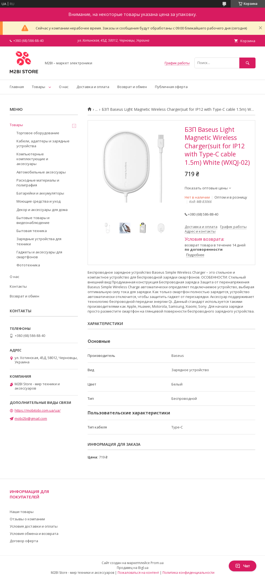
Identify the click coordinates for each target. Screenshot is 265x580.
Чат (242, 566)
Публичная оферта (171, 86)
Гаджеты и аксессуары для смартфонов (39, 254)
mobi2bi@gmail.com (31, 418)
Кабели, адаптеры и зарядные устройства (42, 143)
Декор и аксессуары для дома (42, 209)
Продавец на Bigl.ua (132, 567)
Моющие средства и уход (38, 201)
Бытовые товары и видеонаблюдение (32, 220)
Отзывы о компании (27, 519)
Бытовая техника (31, 230)
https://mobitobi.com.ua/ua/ (38, 410)
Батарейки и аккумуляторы (40, 193)
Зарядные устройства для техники (38, 241)
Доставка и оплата (93, 86)
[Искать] (247, 63)
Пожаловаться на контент (138, 572)
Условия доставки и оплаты (34, 526)
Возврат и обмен (132, 86)
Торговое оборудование (37, 132)
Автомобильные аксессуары (41, 172)
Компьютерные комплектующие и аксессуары (32, 159)
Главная (17, 86)
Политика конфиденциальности (188, 572)
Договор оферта (24, 540)
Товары (38, 86)
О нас (63, 86)
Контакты (18, 286)
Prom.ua (157, 563)
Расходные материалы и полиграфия (37, 182)
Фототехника (28, 265)
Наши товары (22, 511)
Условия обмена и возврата (34, 533)
